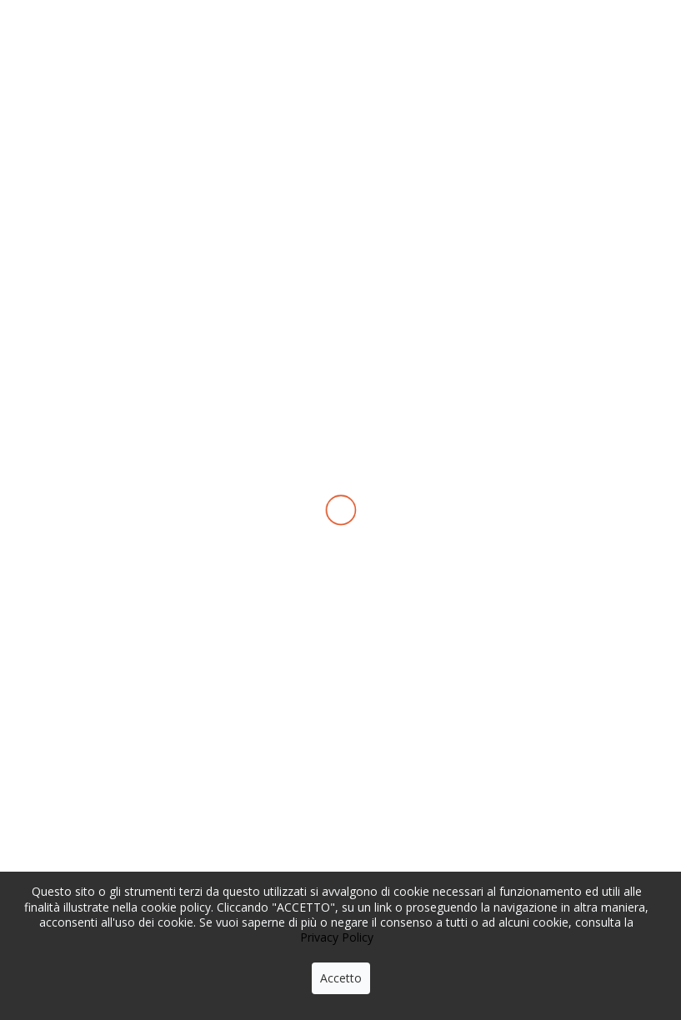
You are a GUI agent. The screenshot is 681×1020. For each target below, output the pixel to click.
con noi (590, 78)
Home (82, 194)
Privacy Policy (336, 937)
